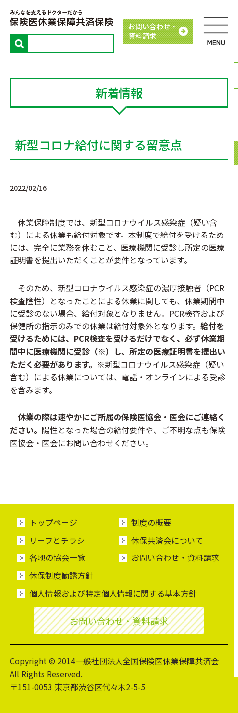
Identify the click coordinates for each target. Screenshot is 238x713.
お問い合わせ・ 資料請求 (152, 31)
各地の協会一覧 (57, 557)
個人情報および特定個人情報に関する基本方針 (113, 593)
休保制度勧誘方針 (61, 575)
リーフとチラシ (57, 540)
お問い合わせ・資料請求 (175, 557)
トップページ (53, 522)
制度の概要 (151, 522)
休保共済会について (167, 540)
